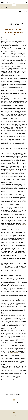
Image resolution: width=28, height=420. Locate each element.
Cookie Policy (14, 415)
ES (13, 17)
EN (11, 17)
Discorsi (2, 7)
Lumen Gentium (10, 170)
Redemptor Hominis (14, 352)
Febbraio (9, 7)
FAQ (14, 412)
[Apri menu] (26, 2)
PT (17, 17)
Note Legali (14, 413)
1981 (5, 7)
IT (15, 17)
